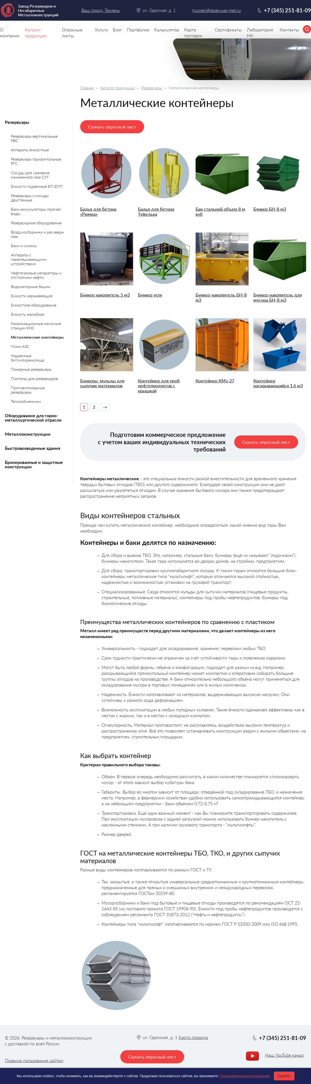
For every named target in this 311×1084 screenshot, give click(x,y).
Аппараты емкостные (30, 149)
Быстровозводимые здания (32, 448)
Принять (284, 1076)
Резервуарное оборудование (36, 222)
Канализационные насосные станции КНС (36, 325)
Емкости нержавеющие (31, 295)
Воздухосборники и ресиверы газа (37, 234)
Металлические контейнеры (37, 337)
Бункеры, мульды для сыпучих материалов (102, 383)
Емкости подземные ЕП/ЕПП (37, 186)
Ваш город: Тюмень (100, 10)
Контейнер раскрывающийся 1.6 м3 (278, 383)
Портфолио (138, 29)
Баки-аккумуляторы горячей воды (36, 211)
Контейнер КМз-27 (215, 380)
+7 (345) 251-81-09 (287, 10)
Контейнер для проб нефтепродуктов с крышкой (159, 385)
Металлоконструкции (28, 434)
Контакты (289, 29)
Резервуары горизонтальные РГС (36, 161)
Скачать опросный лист (112, 126)
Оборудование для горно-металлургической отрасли (33, 417)
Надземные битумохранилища (27, 357)
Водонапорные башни (30, 286)
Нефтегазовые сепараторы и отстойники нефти (36, 275)
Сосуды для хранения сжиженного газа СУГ (30, 174)
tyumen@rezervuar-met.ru (216, 10)
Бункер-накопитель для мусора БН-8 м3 (277, 297)
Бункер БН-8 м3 (269, 209)
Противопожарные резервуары (28, 389)
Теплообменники (26, 401)
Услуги (101, 29)
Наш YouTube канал (284, 1055)
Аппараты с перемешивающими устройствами (28, 259)
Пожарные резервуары (31, 369)
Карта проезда (193, 1037)
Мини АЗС (20, 346)
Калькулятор (166, 29)
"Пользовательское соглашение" (244, 1076)
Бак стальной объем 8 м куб (220, 212)
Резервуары (151, 87)
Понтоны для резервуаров (34, 378)
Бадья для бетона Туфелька (156, 212)
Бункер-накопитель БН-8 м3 (221, 297)
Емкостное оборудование (33, 305)
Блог (117, 29)
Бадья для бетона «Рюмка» (98, 212)
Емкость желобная (27, 314)
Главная (87, 87)
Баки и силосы (24, 245)
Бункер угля (150, 295)
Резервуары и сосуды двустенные (30, 197)
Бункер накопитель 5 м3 (105, 295)
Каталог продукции (117, 87)
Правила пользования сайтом (34, 1060)
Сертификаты (228, 29)
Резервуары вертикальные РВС (34, 138)
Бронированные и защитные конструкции (34, 464)
